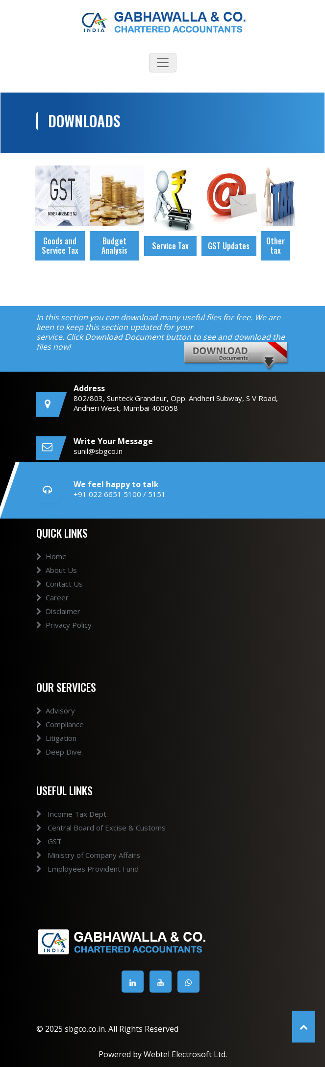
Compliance (60, 733)
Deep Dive (58, 760)
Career (52, 606)
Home (51, 565)
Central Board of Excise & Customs (92, 827)
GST (40, 841)
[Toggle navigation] (162, 62)
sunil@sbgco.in (98, 451)
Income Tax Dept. (63, 814)
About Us (56, 579)
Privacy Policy (64, 634)
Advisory (55, 719)
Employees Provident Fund (78, 869)
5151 (157, 494)
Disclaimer (58, 620)
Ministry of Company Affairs (79, 855)
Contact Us (59, 592)
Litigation (56, 747)
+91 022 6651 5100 (107, 494)
